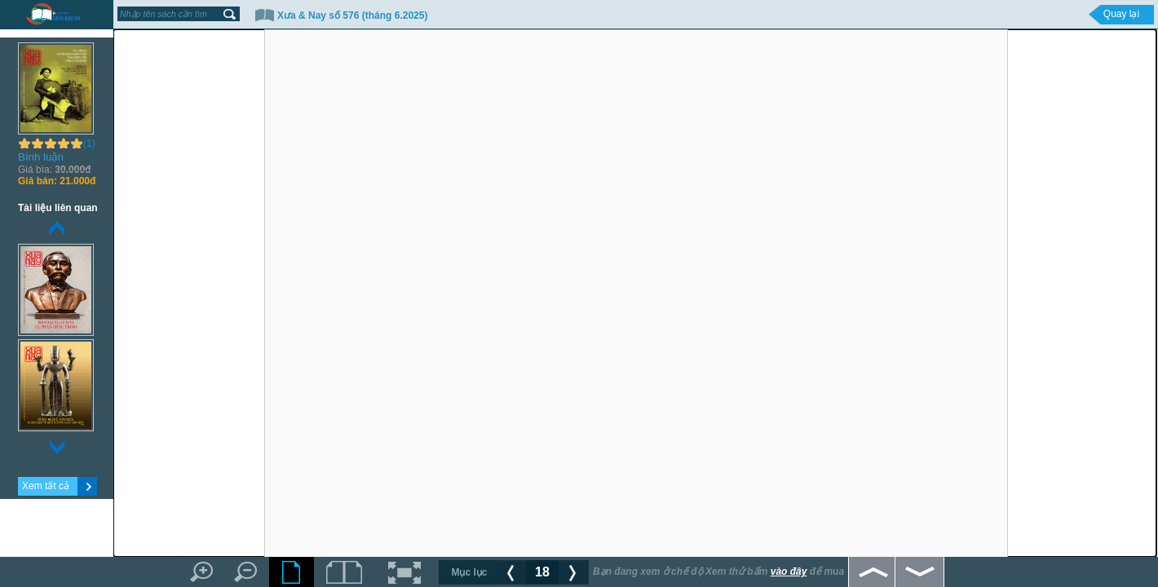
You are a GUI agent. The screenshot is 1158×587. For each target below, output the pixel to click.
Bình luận (41, 157)
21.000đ (56, 181)
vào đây (789, 571)
